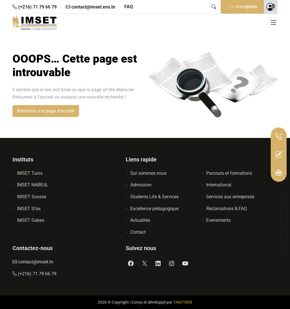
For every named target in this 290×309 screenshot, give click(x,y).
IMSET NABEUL (32, 184)
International (218, 184)
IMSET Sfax (29, 208)
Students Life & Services (154, 196)
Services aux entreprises (230, 196)
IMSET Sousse (31, 196)
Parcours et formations (229, 173)
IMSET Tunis (29, 173)
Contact (138, 232)
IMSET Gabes (30, 220)
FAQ (128, 7)
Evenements (218, 220)
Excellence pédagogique (154, 208)
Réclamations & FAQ (226, 208)
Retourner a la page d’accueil (45, 111)
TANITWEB (182, 302)
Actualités (140, 220)
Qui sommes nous (148, 173)
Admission (141, 184)
